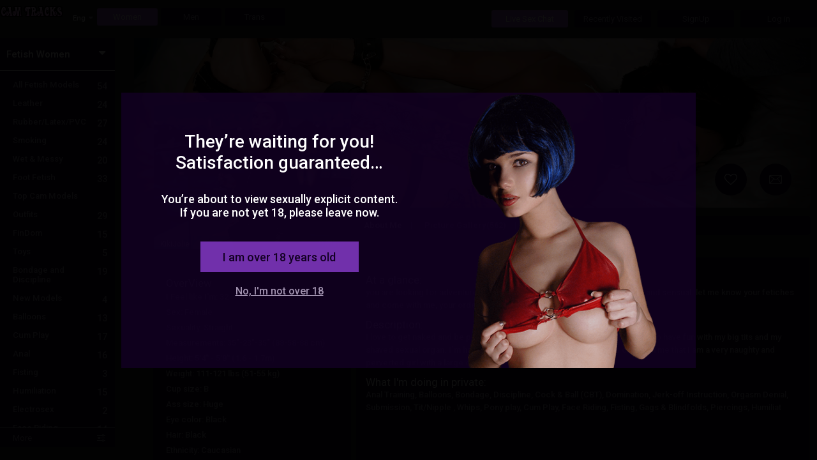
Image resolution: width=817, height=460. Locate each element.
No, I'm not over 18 (280, 291)
